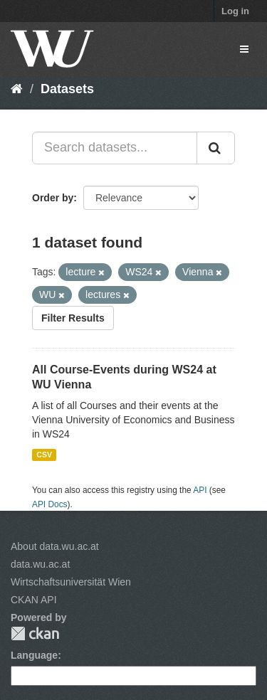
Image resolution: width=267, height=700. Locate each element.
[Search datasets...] (114, 148)
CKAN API (34, 599)
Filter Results (73, 318)
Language (34, 655)
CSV (44, 454)
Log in (235, 11)
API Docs (50, 504)
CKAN (35, 633)
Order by (52, 197)
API (199, 490)
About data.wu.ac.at (55, 546)
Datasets (67, 89)
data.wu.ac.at (40, 564)
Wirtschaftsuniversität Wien (71, 582)
